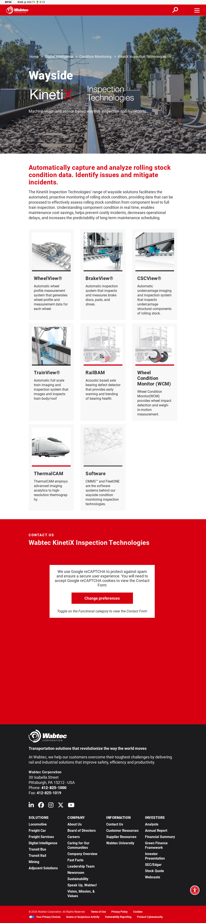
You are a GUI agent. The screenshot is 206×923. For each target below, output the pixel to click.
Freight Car (37, 831)
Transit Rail (37, 856)
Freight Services (41, 837)
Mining (34, 862)
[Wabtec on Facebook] (41, 806)
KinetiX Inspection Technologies (142, 57)
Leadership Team (81, 866)
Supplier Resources (121, 837)
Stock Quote (154, 871)
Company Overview (82, 854)
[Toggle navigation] (197, 10)
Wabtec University (120, 843)
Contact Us (114, 824)
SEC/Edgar (153, 865)
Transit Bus (37, 849)
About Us (74, 824)
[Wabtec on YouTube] (71, 806)
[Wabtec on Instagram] (50, 806)
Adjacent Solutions (43, 868)
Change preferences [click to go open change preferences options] (102, 598)
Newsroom (75, 873)
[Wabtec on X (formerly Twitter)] (61, 806)
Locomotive (38, 824)
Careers (73, 837)
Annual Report (156, 831)
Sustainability (77, 879)
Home (34, 57)
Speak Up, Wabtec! (82, 885)
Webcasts (152, 877)
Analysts (151, 824)
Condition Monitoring (95, 57)
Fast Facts (75, 860)
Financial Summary (160, 837)
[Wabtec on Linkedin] (31, 806)
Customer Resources (122, 831)
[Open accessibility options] (195, 890)
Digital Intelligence (59, 57)
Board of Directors (81, 831)
